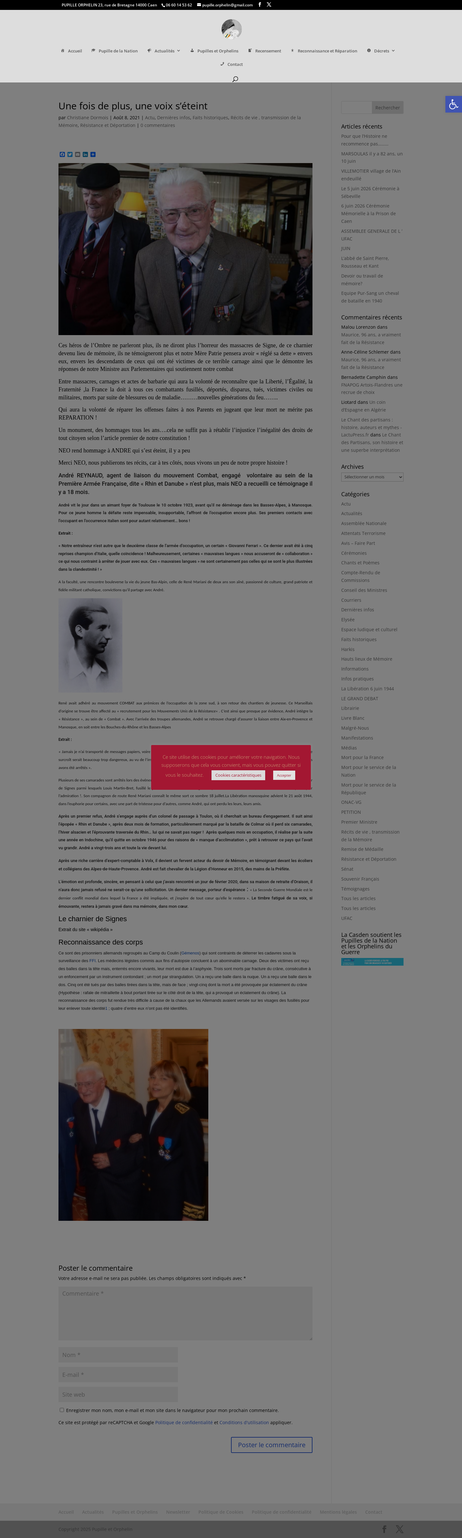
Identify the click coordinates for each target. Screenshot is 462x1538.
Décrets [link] (377, 51)
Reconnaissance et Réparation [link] (323, 51)
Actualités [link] (160, 51)
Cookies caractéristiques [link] (238, 775)
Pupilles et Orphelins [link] (214, 51)
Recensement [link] (264, 51)
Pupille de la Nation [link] (114, 51)
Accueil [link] (70, 51)
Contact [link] (231, 65)
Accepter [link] (284, 775)
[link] (453, 104)
